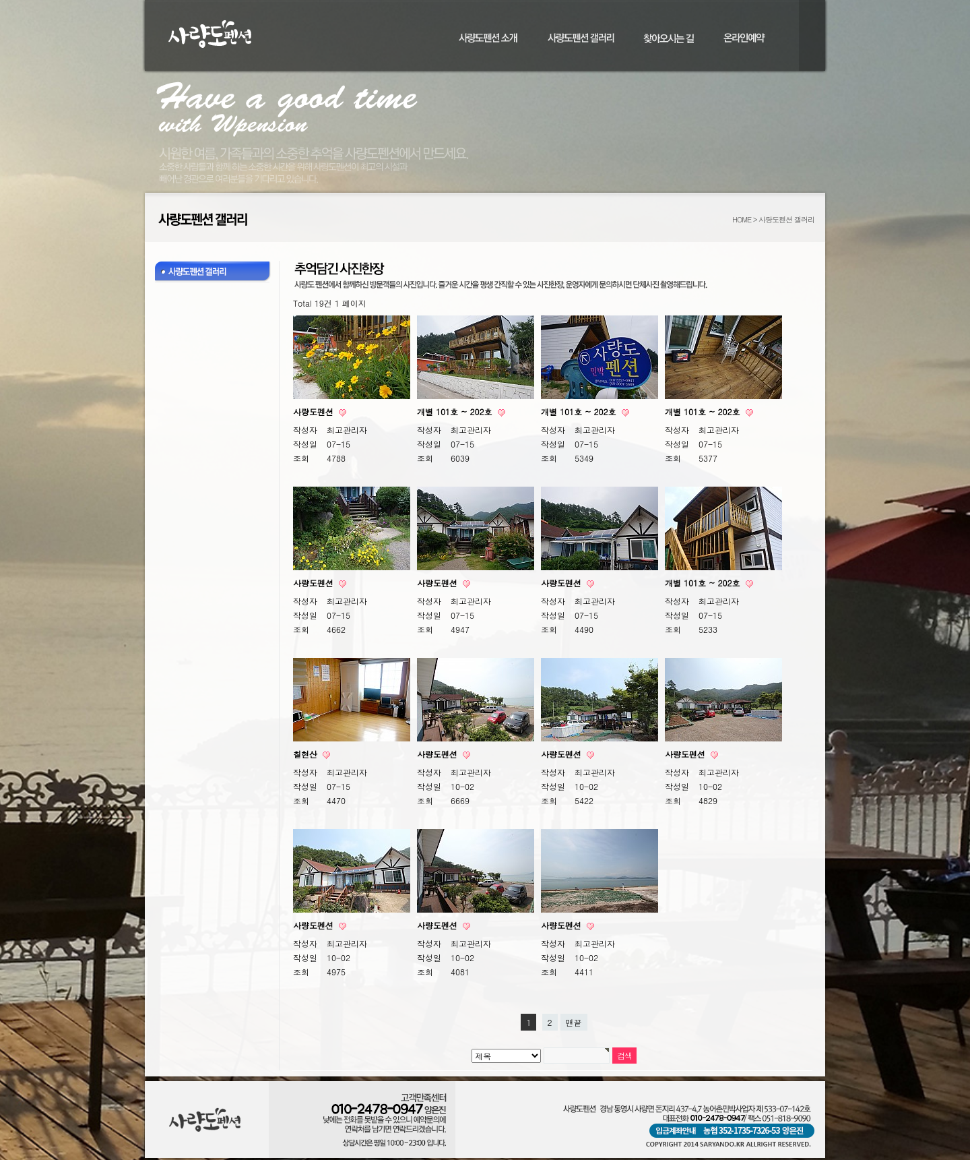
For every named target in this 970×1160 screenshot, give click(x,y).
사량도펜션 (314, 411)
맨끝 (574, 1022)
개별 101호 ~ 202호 (456, 411)
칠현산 (306, 754)
